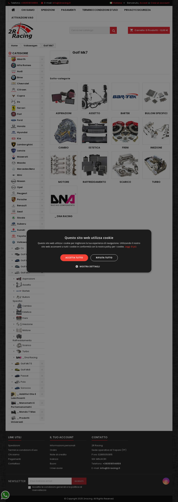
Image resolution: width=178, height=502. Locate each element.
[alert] (89, 251)
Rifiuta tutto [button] (104, 257)
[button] (89, 266)
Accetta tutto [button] (74, 257)
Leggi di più (131, 246)
